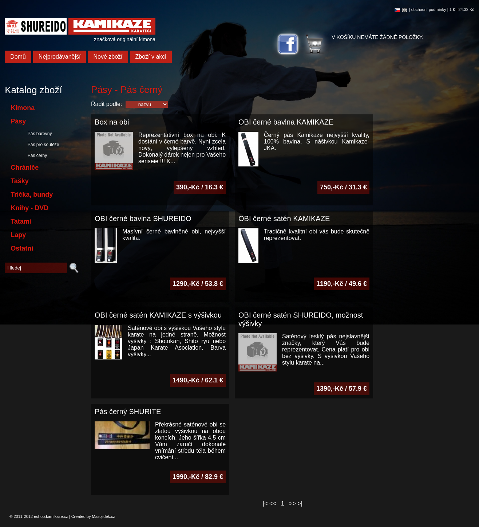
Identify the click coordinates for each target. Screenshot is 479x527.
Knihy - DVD (29, 208)
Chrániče (25, 167)
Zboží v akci (150, 57)
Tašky (20, 181)
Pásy (18, 121)
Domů (18, 57)
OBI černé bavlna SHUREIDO (143, 219)
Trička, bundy (32, 194)
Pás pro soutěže (42, 144)
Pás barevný (38, 133)
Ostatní (22, 248)
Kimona (23, 107)
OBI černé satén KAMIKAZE (284, 219)
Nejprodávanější (60, 57)
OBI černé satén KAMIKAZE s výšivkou (158, 315)
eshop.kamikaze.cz (51, 516)
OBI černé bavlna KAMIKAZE (285, 122)
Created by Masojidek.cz (93, 516)
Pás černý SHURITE (128, 412)
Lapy (18, 235)
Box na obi (112, 122)
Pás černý (36, 155)
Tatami (21, 221)
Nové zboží (107, 57)
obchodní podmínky (428, 9)
